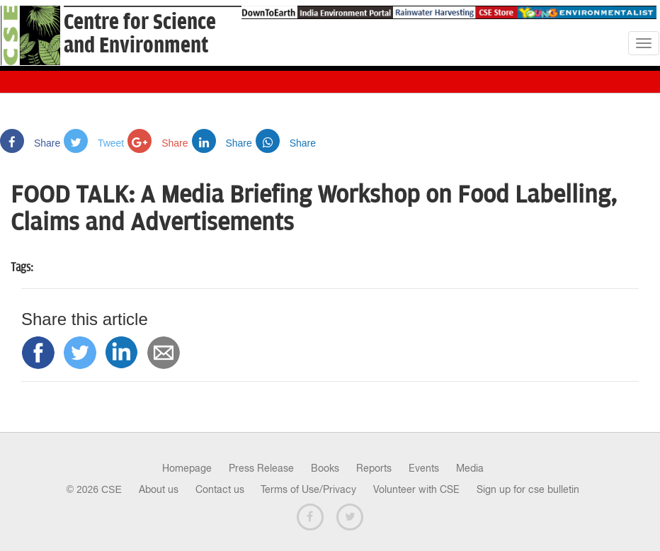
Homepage (187, 468)
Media (470, 468)
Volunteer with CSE (416, 489)
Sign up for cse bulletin (528, 489)
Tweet (94, 143)
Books (325, 468)
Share (30, 143)
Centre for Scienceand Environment (140, 34)
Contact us (219, 489)
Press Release (261, 468)
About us (158, 489)
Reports (374, 468)
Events (424, 468)
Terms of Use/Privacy (308, 489)
